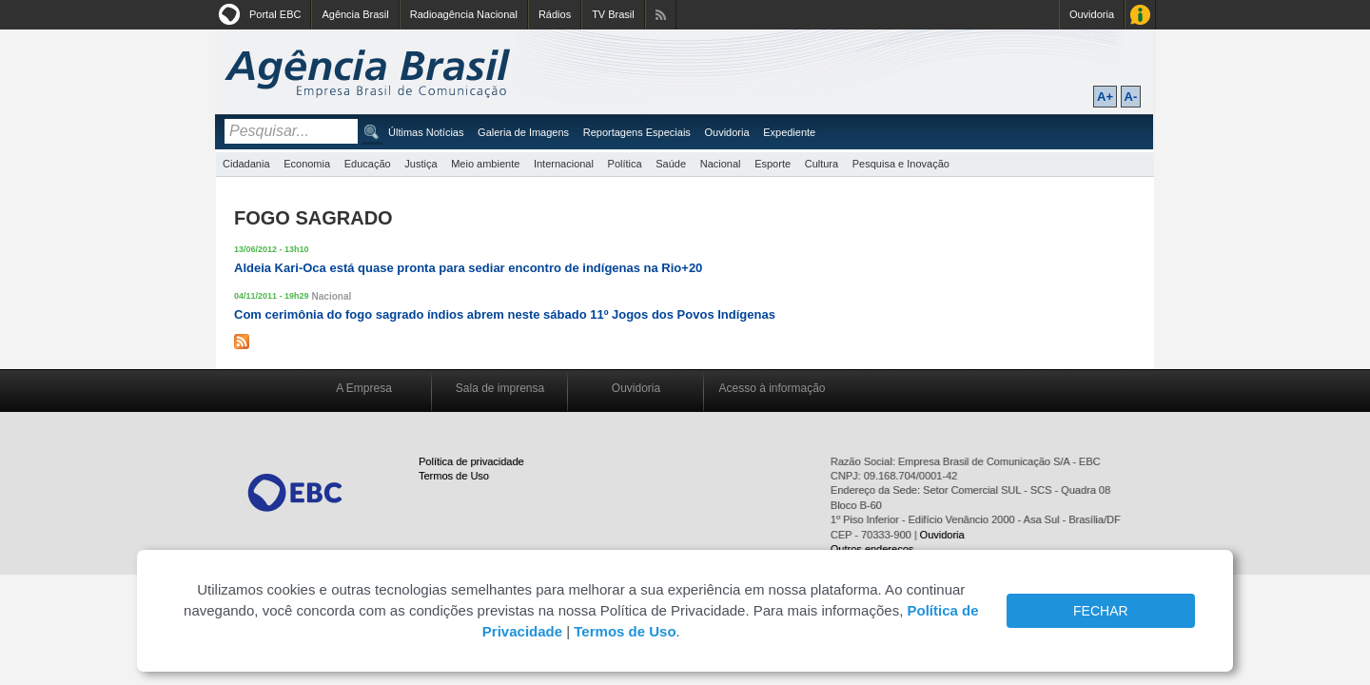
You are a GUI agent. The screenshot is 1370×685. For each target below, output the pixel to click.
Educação (367, 163)
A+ (1105, 96)
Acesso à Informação (1140, 14)
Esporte (772, 163)
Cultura (821, 163)
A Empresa (364, 388)
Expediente (789, 132)
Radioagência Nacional (464, 14)
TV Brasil (613, 14)
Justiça (420, 163)
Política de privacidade (471, 461)
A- (1131, 96)
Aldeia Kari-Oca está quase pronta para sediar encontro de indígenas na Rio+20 (468, 268)
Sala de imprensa (500, 388)
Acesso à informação (771, 388)
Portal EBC (275, 14)
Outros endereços (872, 549)
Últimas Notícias (425, 132)
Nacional (720, 163)
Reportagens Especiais (637, 132)
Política (625, 163)
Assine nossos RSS (660, 14)
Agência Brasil (355, 14)
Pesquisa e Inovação (900, 163)
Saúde (671, 163)
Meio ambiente (485, 163)
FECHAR (1100, 610)
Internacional (564, 163)
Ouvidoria (1091, 14)
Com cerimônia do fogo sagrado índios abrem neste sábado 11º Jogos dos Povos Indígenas (504, 314)
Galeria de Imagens (523, 132)
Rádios (554, 14)
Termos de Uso (454, 475)
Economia (307, 163)
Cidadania (246, 163)
